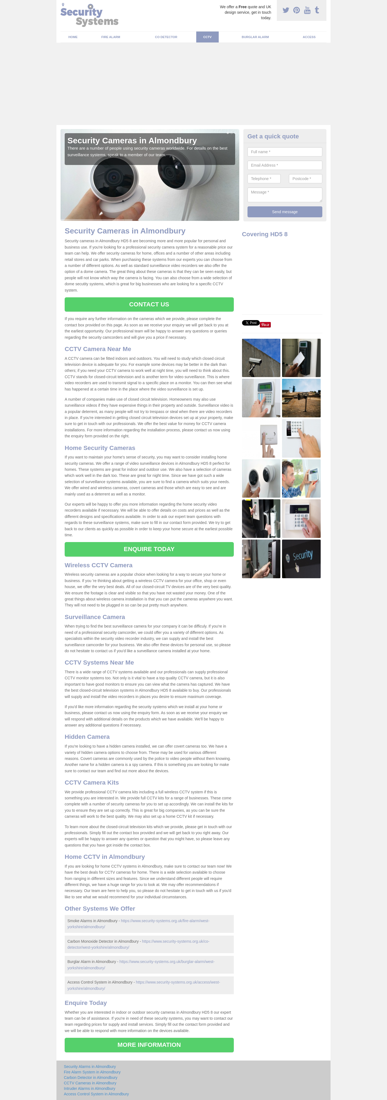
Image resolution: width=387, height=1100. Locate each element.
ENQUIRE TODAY (149, 549)
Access (309, 37)
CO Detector (166, 37)
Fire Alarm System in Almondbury (92, 1072)
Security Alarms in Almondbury (90, 1066)
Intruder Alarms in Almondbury (89, 1088)
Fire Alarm (110, 37)
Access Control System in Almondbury (96, 1094)
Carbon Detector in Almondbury (90, 1077)
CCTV (207, 37)
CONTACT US (149, 304)
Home (73, 37)
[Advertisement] (193, 83)
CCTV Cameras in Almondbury (90, 1083)
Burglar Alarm (255, 37)
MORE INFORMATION (149, 1044)
